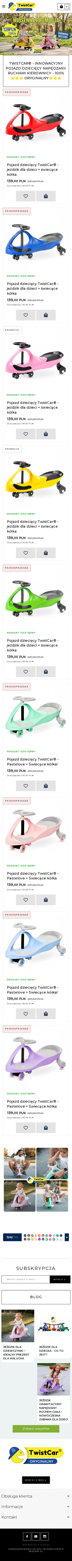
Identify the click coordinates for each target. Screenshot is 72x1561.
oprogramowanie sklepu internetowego (36, 1549)
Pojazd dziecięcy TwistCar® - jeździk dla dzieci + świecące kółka (33, 170)
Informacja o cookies (36, 1545)
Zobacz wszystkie (36, 1428)
